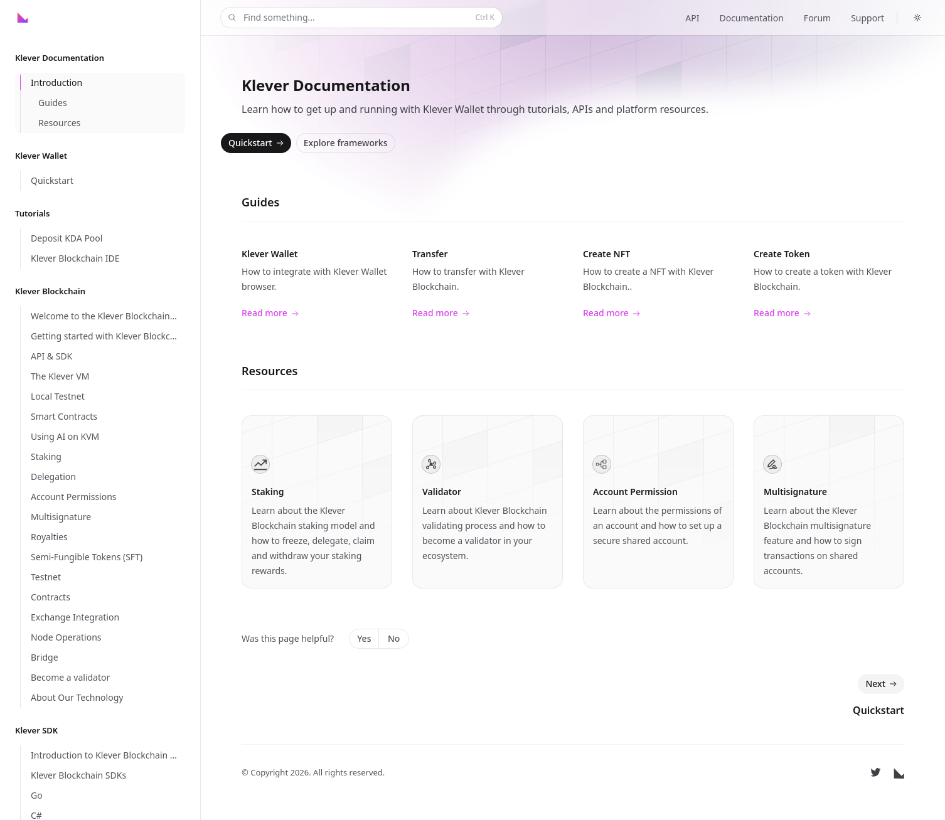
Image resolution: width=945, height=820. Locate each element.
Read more (270, 313)
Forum (817, 18)
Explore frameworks (346, 143)
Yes (364, 638)
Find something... (360, 17)
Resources (269, 370)
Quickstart (257, 143)
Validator (441, 492)
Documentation (751, 18)
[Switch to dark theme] (917, 17)
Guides (260, 202)
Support (867, 18)
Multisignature (795, 492)
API (692, 18)
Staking (268, 492)
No (394, 638)
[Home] (44, 17)
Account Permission (635, 492)
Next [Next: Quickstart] (882, 684)
